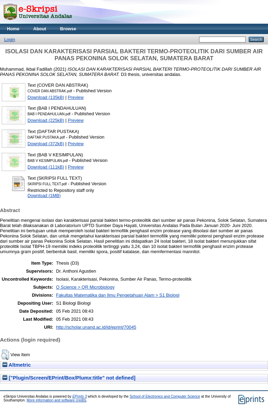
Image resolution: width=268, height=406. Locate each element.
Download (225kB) (45, 120)
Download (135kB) (45, 97)
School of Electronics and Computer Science (164, 396)
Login (9, 39)
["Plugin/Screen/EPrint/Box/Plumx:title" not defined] (68, 378)
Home (13, 28)
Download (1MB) (44, 195)
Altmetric (16, 365)
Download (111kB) (45, 167)
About (39, 28)
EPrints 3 (79, 396)
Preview (76, 97)
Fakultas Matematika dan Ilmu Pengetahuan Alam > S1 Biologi (118, 295)
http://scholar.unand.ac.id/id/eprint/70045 (96, 327)
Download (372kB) (45, 143)
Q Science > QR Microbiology (85, 287)
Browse (68, 28)
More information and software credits (56, 400)
